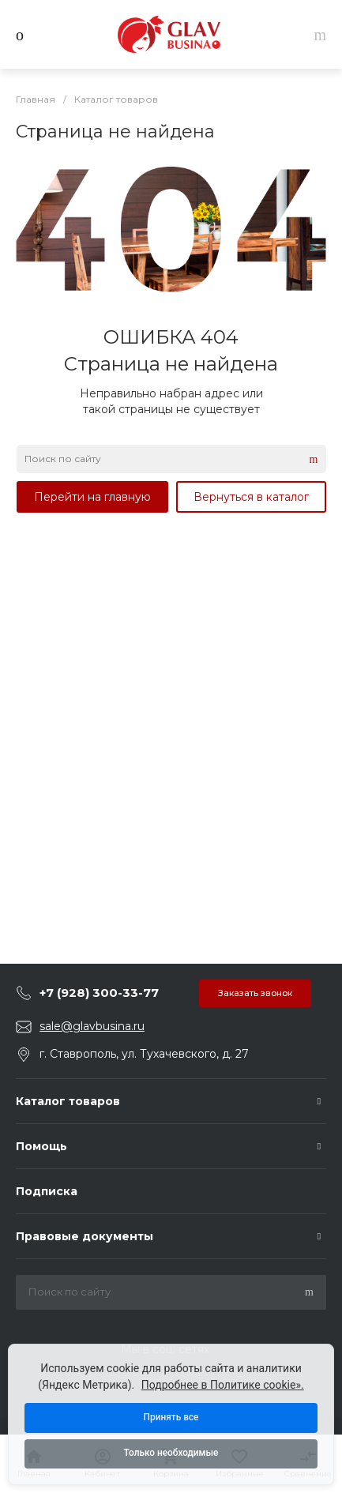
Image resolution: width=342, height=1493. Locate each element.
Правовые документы (84, 1236)
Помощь (41, 1146)
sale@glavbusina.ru (92, 1026)
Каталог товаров (68, 1101)
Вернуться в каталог (251, 497)
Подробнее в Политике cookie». (222, 1384)
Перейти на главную (92, 497)
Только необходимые (171, 1453)
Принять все (171, 1417)
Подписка (46, 1191)
